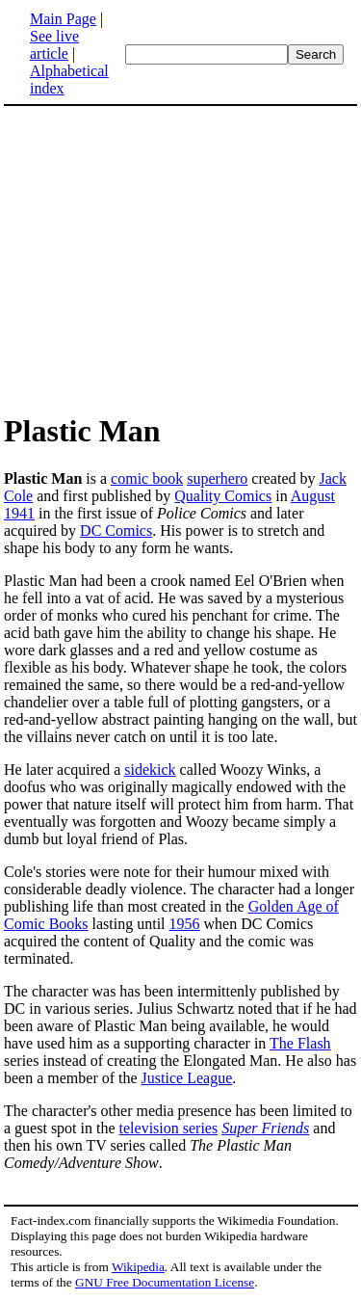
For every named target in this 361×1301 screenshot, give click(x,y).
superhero (217, 478)
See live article (54, 45)
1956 (184, 924)
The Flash (300, 1043)
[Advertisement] (181, 258)
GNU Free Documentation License (164, 1282)
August (313, 496)
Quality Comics (222, 496)
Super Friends (265, 1128)
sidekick (149, 769)
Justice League (187, 1078)
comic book (147, 478)
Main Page (63, 19)
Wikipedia (138, 1267)
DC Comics (116, 530)
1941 (19, 513)
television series (169, 1128)
